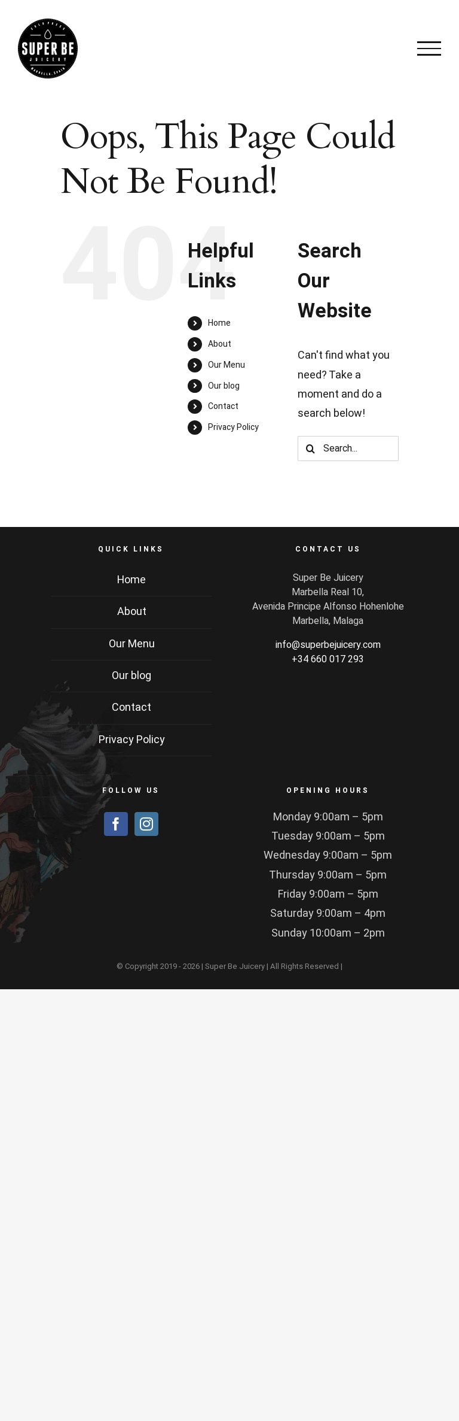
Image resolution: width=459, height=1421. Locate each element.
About (219, 344)
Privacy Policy (233, 427)
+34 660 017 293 (328, 659)
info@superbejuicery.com (328, 645)
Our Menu (226, 365)
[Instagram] (146, 824)
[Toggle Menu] (429, 48)
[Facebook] (116, 824)
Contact (223, 406)
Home (219, 323)
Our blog (224, 386)
